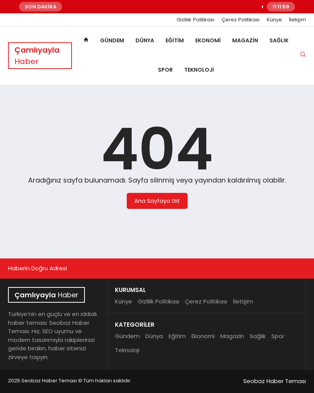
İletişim (297, 19)
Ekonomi (208, 40)
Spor (165, 70)
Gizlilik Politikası (195, 19)
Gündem (112, 40)
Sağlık (278, 40)
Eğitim (175, 40)
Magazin (245, 40)
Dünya (144, 40)
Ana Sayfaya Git (157, 201)
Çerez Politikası (241, 19)
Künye (274, 19)
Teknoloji (199, 70)
